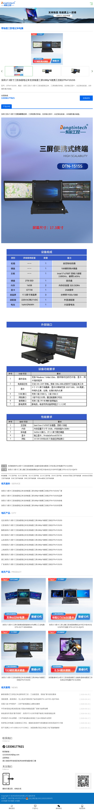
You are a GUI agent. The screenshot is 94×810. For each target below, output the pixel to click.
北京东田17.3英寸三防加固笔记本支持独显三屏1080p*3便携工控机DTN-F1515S (31, 520)
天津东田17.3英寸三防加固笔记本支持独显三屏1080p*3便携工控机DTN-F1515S (31, 545)
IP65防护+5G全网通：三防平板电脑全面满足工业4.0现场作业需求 (26, 718)
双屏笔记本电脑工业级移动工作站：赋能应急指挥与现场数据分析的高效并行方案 (32, 723)
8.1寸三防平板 (22, 476)
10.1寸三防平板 (34, 476)
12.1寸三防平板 (45, 476)
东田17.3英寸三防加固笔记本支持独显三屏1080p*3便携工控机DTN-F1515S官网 (31, 505)
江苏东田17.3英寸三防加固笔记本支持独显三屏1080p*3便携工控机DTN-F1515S (31, 525)
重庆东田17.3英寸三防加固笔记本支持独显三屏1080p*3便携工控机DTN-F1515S (31, 555)
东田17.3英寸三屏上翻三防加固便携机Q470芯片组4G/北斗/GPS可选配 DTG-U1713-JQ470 (42, 470)
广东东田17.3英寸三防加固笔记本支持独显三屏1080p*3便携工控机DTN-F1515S (31, 564)
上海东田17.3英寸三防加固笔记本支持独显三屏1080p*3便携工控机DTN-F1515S (31, 550)
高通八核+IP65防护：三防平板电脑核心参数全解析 (20, 704)
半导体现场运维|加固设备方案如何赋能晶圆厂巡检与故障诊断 (24, 709)
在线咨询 (86, 98)
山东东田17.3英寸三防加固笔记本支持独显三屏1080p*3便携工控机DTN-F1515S (31, 540)
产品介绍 (6, 106)
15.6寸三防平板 (56, 476)
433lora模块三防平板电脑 (45, 478)
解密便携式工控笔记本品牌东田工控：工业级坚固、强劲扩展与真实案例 (28, 694)
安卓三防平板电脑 (17, 478)
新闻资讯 (58, 807)
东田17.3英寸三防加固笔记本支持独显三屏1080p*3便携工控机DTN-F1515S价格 (31, 501)
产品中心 (35, 807)
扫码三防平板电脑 (30, 478)
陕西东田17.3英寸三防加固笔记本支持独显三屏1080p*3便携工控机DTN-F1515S (31, 530)
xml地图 (4, 801)
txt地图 (17, 801)
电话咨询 (82, 807)
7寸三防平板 (13, 476)
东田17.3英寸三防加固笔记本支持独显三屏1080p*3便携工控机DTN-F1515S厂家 (31, 491)
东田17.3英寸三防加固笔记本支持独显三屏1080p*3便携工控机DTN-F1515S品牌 (31, 496)
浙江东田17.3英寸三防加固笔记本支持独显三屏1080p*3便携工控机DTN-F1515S (31, 559)
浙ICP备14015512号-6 (16, 798)
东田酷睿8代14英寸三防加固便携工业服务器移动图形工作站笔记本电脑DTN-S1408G (40, 466)
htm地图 (11, 801)
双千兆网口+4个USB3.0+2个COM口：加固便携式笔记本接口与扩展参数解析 (30, 728)
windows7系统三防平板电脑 (72, 476)
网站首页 (12, 807)
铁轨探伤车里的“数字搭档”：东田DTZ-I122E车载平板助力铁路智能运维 (28, 713)
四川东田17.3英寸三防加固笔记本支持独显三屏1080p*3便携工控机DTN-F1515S (31, 535)
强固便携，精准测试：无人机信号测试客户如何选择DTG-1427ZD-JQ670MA (30, 699)
